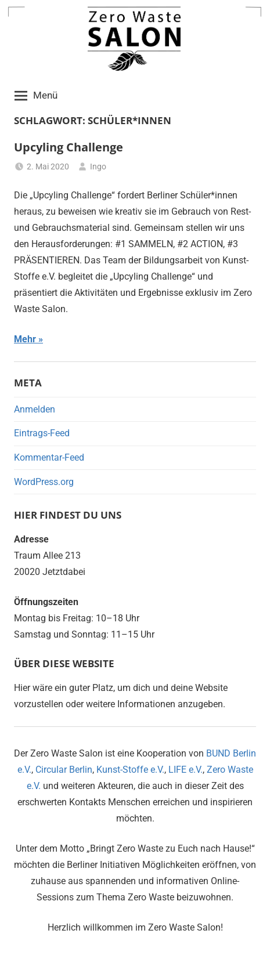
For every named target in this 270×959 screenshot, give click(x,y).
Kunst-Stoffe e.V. (130, 769)
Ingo (98, 166)
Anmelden (34, 409)
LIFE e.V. (185, 769)
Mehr (25, 339)
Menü (36, 95)
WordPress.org (44, 481)
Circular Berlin (63, 769)
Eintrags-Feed (42, 433)
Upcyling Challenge (68, 147)
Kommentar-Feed (49, 457)
